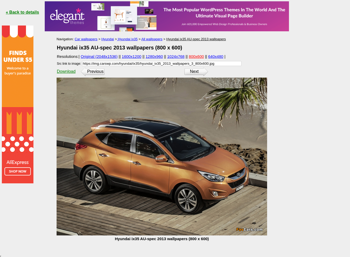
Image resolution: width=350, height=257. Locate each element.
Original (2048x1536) (99, 56)
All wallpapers (151, 39)
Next (194, 71)
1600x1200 (131, 56)
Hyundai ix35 (127, 39)
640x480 (215, 56)
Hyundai (107, 39)
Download (66, 71)
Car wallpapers (86, 39)
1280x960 (154, 56)
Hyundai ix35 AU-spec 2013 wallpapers (196, 39)
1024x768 (175, 56)
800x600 (196, 56)
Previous (95, 71)
